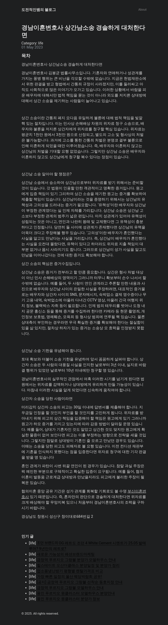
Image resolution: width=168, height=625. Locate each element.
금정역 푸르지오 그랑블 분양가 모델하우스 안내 (76, 560)
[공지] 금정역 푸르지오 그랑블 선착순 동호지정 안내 (80, 582)
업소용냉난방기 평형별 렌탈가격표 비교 (70, 571)
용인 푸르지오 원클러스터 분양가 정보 (68, 599)
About (142, 9)
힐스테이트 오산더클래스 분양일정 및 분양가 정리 (78, 565)
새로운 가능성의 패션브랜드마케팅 (66, 554)
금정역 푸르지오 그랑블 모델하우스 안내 (70, 587)
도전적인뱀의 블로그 (38, 9)
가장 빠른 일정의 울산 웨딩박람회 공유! (69, 576)
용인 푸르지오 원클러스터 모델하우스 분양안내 (76, 593)
